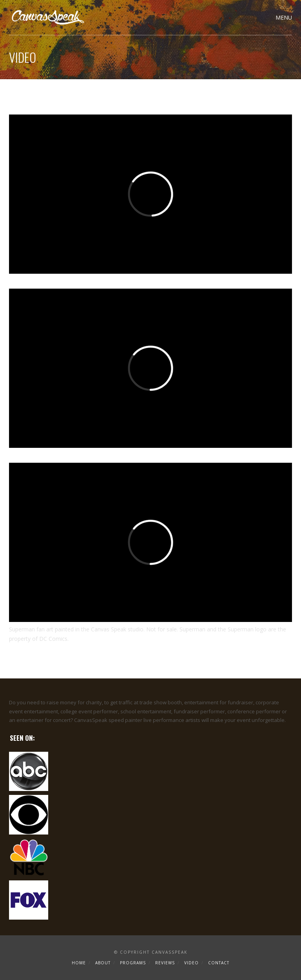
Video (191, 962)
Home (79, 962)
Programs (133, 962)
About (103, 962)
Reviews (165, 962)
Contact (218, 962)
